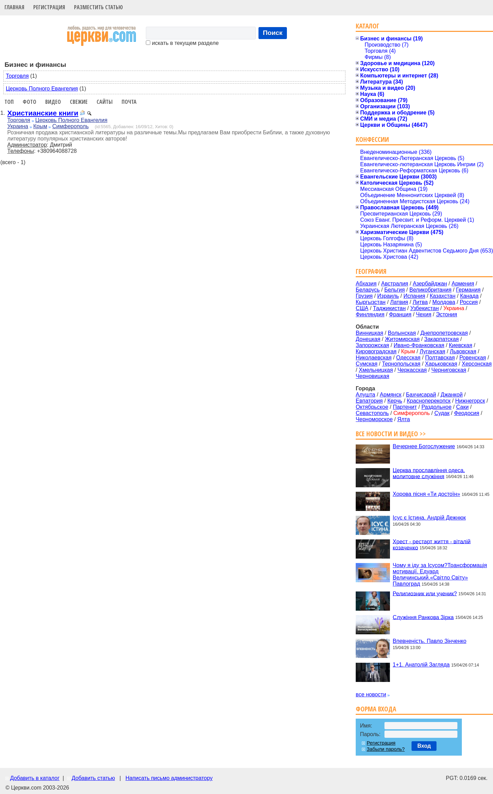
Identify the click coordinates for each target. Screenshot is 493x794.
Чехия (423, 314)
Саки (462, 407)
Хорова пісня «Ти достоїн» (426, 494)
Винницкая (369, 333)
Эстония (446, 314)
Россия (469, 302)
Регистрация (49, 7)
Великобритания (430, 290)
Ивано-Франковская (419, 345)
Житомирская (402, 339)
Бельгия (394, 290)
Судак (442, 413)
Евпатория (369, 401)
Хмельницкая (376, 370)
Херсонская (477, 364)
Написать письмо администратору (168, 778)
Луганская (432, 351)
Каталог (367, 25)
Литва (420, 302)
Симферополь (70, 126)
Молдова (443, 302)
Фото (29, 102)
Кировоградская (376, 351)
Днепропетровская (444, 333)
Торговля (17, 76)
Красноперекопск (429, 401)
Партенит (405, 407)
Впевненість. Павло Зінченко (429, 641)
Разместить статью (98, 7)
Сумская (366, 364)
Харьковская (441, 364)
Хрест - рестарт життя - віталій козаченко (431, 544)
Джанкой (452, 395)
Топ (9, 102)
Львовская (463, 351)
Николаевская (374, 358)
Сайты (105, 102)
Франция (400, 314)
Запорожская (372, 345)
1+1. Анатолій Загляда (421, 665)
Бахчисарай (421, 395)
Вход (424, 746)
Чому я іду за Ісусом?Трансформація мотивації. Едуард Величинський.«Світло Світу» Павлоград (440, 574)
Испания (414, 296)
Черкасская (412, 370)
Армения (463, 283)
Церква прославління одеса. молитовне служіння (429, 473)
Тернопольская (401, 364)
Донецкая (368, 339)
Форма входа (376, 708)
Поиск (273, 32)
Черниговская (448, 370)
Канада (469, 296)
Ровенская (472, 358)
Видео (53, 102)
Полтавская (440, 358)
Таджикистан (389, 308)
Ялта (403, 419)
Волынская (402, 333)
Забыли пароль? (386, 749)
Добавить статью (93, 778)
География (371, 271)
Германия (468, 290)
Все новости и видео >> (391, 433)
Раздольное (436, 407)
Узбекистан (424, 308)
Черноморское (374, 419)
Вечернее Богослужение (424, 446)
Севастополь (372, 413)
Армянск (390, 395)
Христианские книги (42, 113)
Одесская (408, 358)
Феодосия (466, 413)
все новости (371, 694)
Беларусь (368, 290)
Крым (40, 126)
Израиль (388, 296)
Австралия (394, 283)
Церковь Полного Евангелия (42, 88)
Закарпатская (441, 339)
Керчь (394, 401)
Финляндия (370, 314)
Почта (129, 102)
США (362, 308)
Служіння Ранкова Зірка (423, 617)
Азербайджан (430, 283)
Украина (17, 126)
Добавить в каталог (34, 778)
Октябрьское (372, 407)
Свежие (79, 102)
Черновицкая (372, 376)
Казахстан (442, 296)
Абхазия (366, 283)
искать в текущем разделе (182, 43)
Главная (14, 7)
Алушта (365, 395)
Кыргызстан (370, 302)
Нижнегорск (470, 401)
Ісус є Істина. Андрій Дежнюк (429, 518)
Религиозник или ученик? (425, 593)
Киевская (460, 345)
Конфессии (372, 139)
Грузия (364, 296)
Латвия (399, 302)
